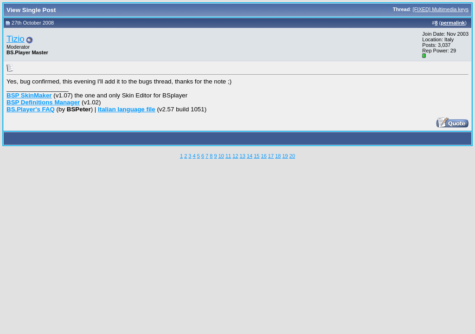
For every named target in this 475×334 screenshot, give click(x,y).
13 (242, 156)
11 (228, 156)
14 (249, 156)
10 (221, 156)
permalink (453, 23)
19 (285, 156)
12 (235, 156)
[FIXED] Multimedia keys (441, 9)
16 (264, 156)
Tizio (15, 39)
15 (256, 156)
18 (278, 156)
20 (292, 156)
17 (271, 156)
